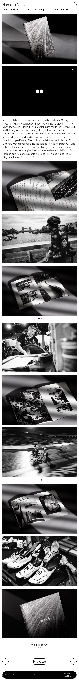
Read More (67, 676)
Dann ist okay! (67, 673)
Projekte (39, 661)
